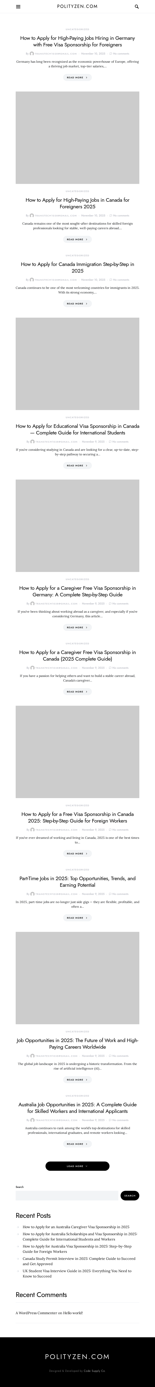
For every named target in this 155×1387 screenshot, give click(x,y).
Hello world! (73, 1313)
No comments (121, 54)
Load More (75, 1166)
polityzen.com (77, 6)
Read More (75, 77)
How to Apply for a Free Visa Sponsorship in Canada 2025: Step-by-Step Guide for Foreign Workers (77, 817)
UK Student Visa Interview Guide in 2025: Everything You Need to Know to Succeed (77, 1273)
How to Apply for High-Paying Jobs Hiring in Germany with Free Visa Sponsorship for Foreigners (77, 41)
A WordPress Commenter (36, 1313)
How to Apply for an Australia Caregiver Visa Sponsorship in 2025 (76, 1227)
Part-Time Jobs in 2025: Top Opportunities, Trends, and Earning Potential (77, 881)
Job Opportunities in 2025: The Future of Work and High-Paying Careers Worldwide (77, 1043)
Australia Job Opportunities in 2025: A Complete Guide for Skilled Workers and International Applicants (77, 1108)
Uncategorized (77, 29)
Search (20, 1187)
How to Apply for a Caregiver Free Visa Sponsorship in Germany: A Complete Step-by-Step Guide (77, 591)
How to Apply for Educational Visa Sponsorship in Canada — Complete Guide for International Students (77, 429)
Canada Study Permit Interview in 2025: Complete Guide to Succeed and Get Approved (79, 1261)
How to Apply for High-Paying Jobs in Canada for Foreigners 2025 (77, 203)
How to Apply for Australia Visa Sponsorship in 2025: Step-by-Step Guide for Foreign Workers (77, 1249)
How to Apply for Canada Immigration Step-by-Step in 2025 (77, 267)
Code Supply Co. (95, 1371)
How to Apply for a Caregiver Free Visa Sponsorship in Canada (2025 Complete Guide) (77, 655)
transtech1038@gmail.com (53, 53)
